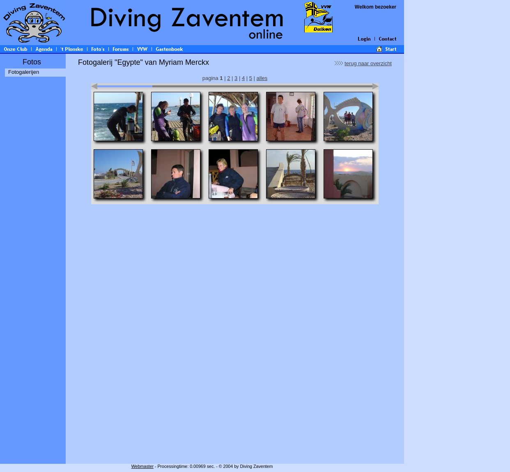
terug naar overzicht (368, 63)
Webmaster (142, 466)
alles (262, 78)
